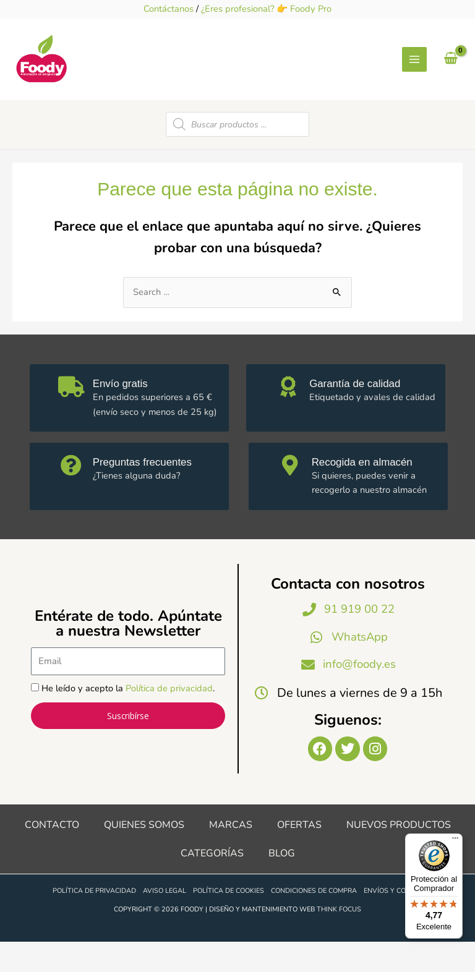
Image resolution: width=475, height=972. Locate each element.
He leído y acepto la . (128, 716)
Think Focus (339, 939)
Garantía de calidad (362, 409)
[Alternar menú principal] (414, 72)
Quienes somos (144, 854)
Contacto (52, 854)
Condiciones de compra (314, 921)
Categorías (212, 883)
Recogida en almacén (369, 487)
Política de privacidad (169, 716)
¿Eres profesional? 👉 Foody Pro (266, 8)
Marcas (230, 854)
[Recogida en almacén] (292, 493)
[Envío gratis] (73, 415)
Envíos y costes (393, 921)
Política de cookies (228, 921)
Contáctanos (168, 8)
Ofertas (299, 854)
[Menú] (455, 840)
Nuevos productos (398, 854)
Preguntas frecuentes (149, 487)
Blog (281, 883)
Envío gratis (126, 409)
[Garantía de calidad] (289, 415)
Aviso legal (164, 921)
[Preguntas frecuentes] (73, 493)
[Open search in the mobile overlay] (237, 150)
